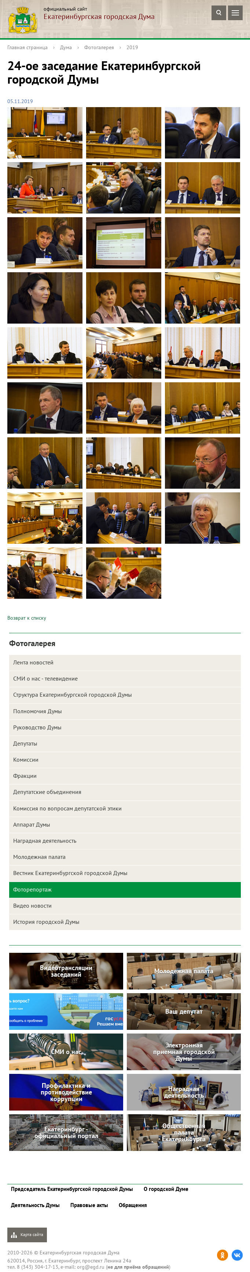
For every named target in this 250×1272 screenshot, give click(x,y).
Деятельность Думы (35, 1205)
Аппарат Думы (31, 824)
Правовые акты (89, 1205)
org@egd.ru (90, 1267)
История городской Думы (46, 921)
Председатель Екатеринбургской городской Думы (72, 1188)
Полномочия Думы (37, 711)
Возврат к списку (26, 618)
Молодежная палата (39, 856)
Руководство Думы (37, 727)
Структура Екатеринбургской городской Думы (72, 694)
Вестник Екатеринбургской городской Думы (70, 872)
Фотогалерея (99, 47)
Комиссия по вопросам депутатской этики (67, 808)
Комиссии (25, 759)
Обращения (133, 1205)
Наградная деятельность (44, 840)
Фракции (25, 775)
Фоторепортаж (32, 889)
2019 (132, 47)
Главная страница (27, 47)
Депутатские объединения (47, 791)
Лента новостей (33, 662)
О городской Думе (166, 1188)
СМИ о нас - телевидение (45, 678)
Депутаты (25, 743)
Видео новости (32, 905)
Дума (66, 47)
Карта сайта (27, 1235)
